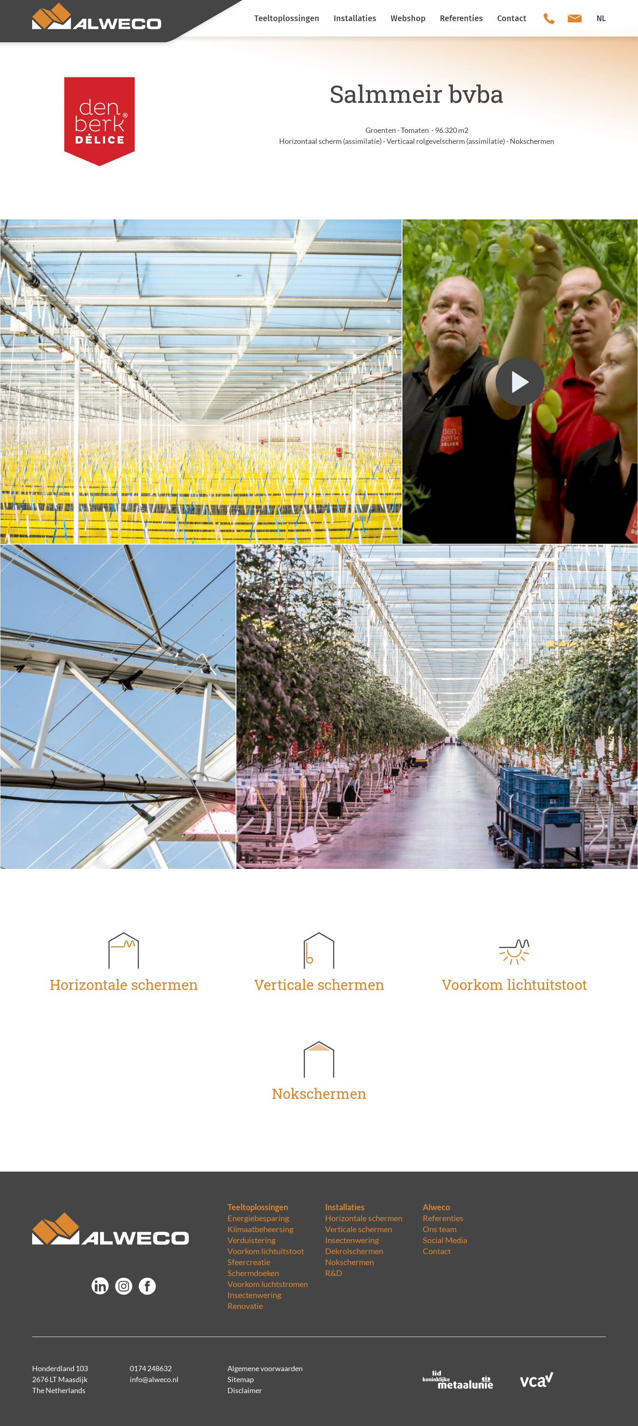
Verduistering (251, 1240)
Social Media (445, 1240)
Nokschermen (349, 1262)
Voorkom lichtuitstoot (265, 1251)
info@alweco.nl (154, 1379)
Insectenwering (254, 1295)
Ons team (440, 1229)
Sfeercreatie (248, 1262)
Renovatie (245, 1306)
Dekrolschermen (354, 1251)
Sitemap (240, 1379)
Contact (437, 1251)
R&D (333, 1273)
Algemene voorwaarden (265, 1368)
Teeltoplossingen (257, 1207)
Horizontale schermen (363, 1218)
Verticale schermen (358, 1229)
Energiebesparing (258, 1218)
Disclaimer (244, 1390)
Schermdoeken (253, 1273)
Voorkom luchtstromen (267, 1284)
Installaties (345, 1207)
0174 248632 (151, 1368)
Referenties (443, 1218)
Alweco (436, 1207)
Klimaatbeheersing (260, 1229)
